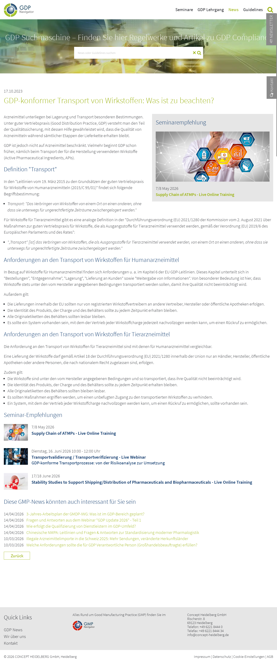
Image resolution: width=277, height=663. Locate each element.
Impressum (202, 656)
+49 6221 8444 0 (211, 627)
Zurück (17, 555)
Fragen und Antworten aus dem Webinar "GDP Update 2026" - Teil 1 (83, 520)
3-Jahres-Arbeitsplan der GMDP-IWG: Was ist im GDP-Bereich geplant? (85, 514)
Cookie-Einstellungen (249, 656)
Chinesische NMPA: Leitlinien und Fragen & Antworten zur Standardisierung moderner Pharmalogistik (112, 532)
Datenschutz (222, 656)
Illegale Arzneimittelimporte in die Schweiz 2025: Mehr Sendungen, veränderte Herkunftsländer (107, 538)
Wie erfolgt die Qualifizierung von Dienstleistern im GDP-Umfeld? (81, 526)
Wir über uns (15, 636)
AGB (270, 656)
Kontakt (11, 643)
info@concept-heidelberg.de (208, 635)
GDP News (13, 629)
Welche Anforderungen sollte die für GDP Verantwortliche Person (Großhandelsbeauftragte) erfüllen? (111, 545)
